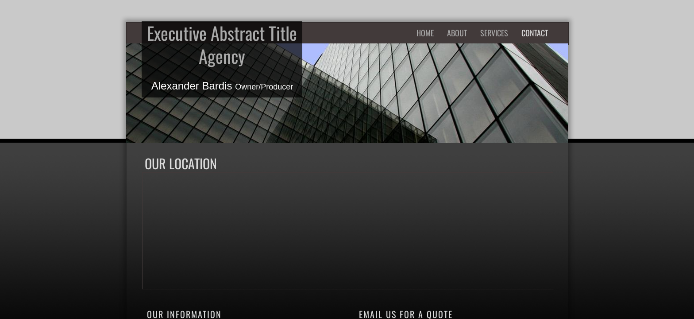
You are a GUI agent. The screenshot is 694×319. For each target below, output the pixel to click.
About (457, 33)
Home (425, 33)
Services (494, 33)
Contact (534, 33)
